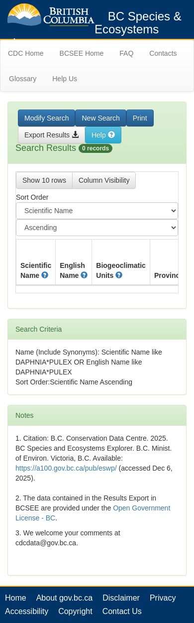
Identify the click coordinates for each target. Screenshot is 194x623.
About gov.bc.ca (64, 598)
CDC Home (26, 53)
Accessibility (26, 611)
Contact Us (122, 611)
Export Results (51, 135)
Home (15, 598)
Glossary (22, 79)
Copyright (75, 611)
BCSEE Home (82, 53)
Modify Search (46, 118)
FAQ (126, 53)
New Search (100, 118)
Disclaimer (121, 598)
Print (140, 118)
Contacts (163, 53)
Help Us (64, 79)
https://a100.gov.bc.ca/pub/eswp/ (66, 468)
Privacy (163, 598)
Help (103, 135)
